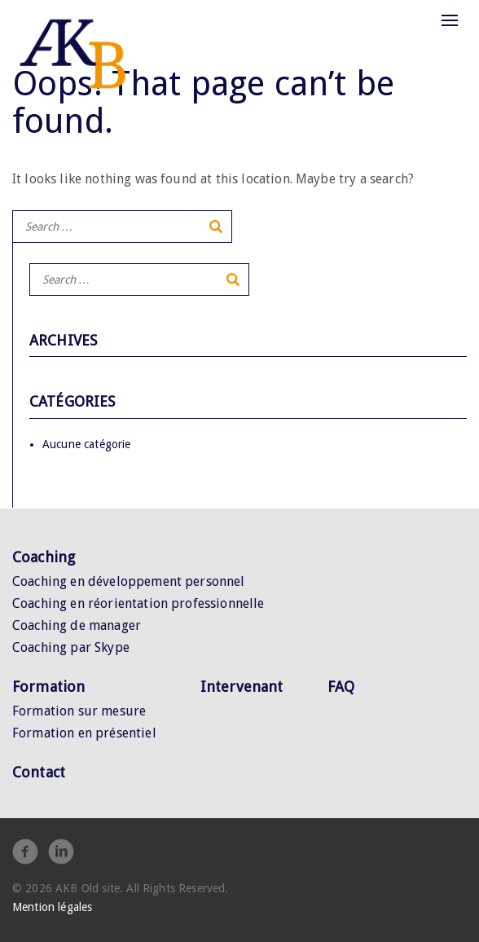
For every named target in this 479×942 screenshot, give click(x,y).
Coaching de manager (76, 625)
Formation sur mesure (79, 711)
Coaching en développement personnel (128, 581)
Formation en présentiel (84, 733)
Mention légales (52, 906)
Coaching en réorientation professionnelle (138, 603)
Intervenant (241, 686)
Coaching (43, 557)
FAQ (340, 686)
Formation (48, 686)
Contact (38, 772)
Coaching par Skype (71, 647)
